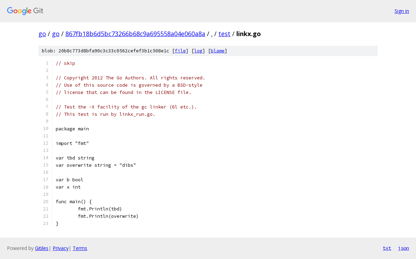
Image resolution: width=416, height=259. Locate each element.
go (42, 33)
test (224, 33)
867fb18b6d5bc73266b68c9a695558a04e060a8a (135, 33)
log (198, 51)
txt (387, 248)
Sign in (402, 11)
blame (218, 51)
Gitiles (41, 248)
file (180, 51)
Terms (80, 248)
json (403, 248)
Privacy (61, 248)
